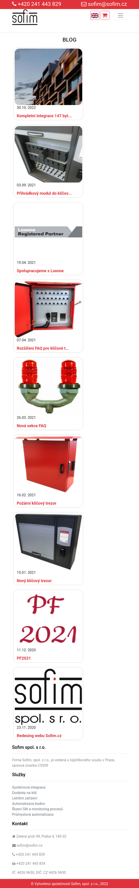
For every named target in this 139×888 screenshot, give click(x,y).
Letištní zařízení (24, 798)
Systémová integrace (29, 787)
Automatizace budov (28, 803)
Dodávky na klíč (24, 793)
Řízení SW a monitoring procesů (37, 809)
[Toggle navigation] (120, 15)
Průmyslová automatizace (33, 814)
